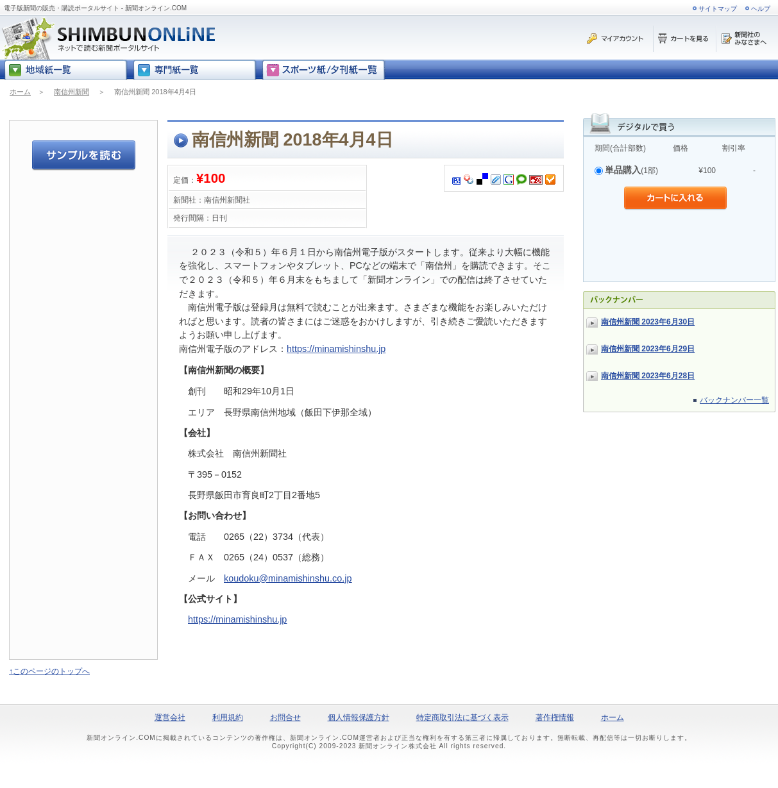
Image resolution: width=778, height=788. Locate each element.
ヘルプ (760, 8)
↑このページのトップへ (49, 671)
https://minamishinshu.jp (336, 349)
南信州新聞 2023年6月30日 (648, 321)
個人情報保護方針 (358, 717)
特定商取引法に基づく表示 (462, 717)
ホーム (20, 92)
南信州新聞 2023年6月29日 (648, 348)
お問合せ (285, 717)
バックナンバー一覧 (734, 400)
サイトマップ (717, 8)
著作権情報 (555, 717)
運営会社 (170, 717)
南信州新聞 (71, 92)
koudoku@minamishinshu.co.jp (287, 578)
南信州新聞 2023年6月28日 (648, 375)
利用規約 (227, 717)
